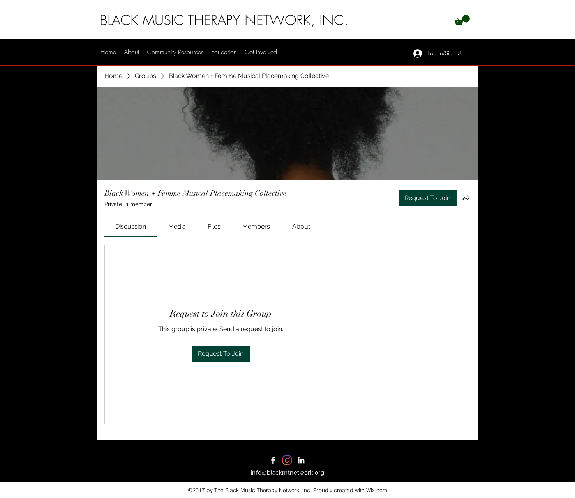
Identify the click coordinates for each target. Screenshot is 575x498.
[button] (462, 20)
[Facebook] (273, 460)
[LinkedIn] (301, 460)
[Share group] (466, 197)
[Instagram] (287, 460)
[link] (130, 226)
